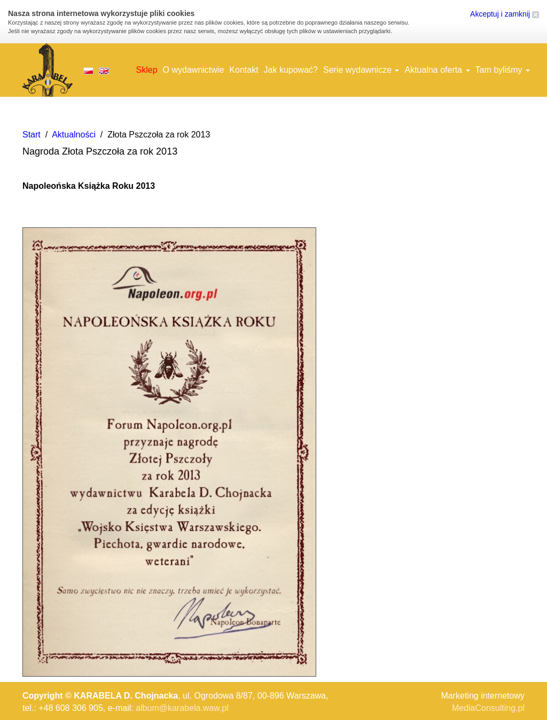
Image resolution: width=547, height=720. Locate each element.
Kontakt (243, 69)
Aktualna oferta (437, 69)
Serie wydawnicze (361, 69)
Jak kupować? (291, 69)
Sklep (147, 69)
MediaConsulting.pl (488, 708)
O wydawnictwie (193, 69)
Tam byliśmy (502, 69)
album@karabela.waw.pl (182, 708)
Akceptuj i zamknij (504, 14)
